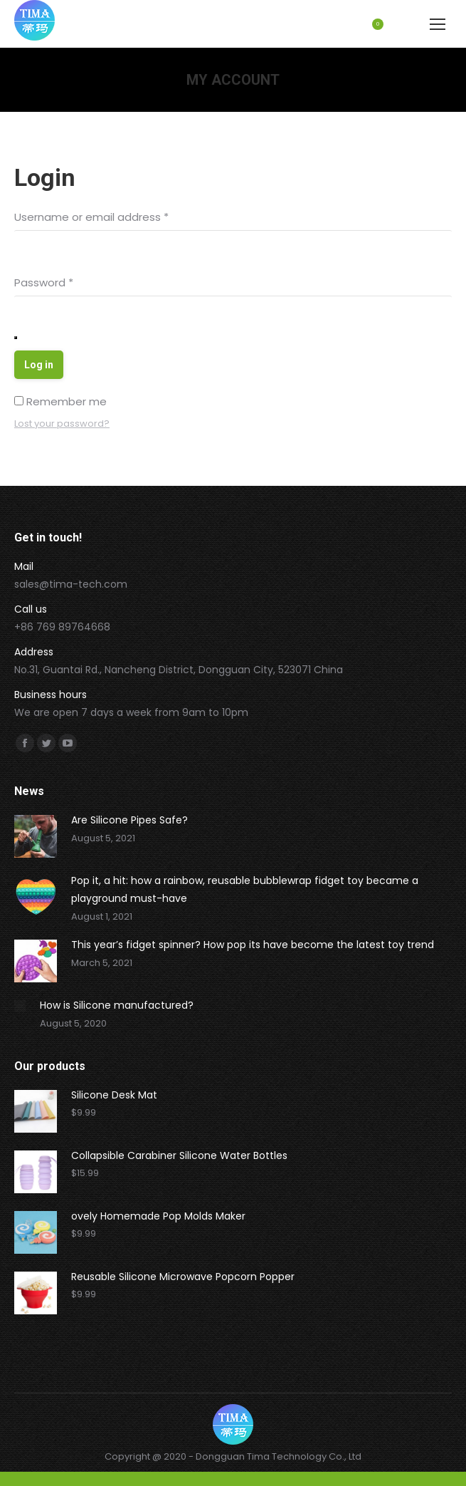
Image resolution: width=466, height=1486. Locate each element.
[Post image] (35, 836)
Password (43, 282)
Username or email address (91, 216)
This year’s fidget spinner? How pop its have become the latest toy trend (252, 944)
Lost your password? (62, 423)
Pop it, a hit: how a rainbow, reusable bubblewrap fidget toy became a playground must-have (244, 889)
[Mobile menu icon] (437, 24)
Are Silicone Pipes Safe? (129, 820)
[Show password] (15, 337)
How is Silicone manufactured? (117, 1005)
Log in (38, 364)
